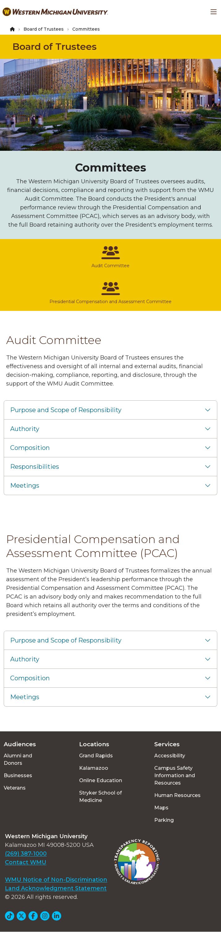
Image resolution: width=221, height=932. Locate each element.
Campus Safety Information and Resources (174, 775)
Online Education (100, 780)
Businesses (18, 775)
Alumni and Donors (18, 759)
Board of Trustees (43, 29)
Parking (164, 820)
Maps (161, 808)
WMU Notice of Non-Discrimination (56, 879)
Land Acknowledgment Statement (56, 888)
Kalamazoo (93, 768)
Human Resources (177, 795)
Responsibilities (34, 466)
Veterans (15, 788)
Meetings (24, 485)
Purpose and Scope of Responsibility (65, 410)
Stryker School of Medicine (100, 796)
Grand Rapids (96, 756)
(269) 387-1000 (26, 853)
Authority (24, 429)
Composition (30, 447)
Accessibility (169, 756)
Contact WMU (25, 862)
